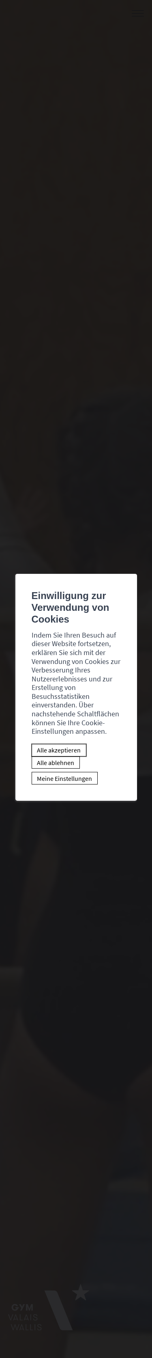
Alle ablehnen (55, 763)
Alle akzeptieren (59, 750)
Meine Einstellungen (64, 778)
